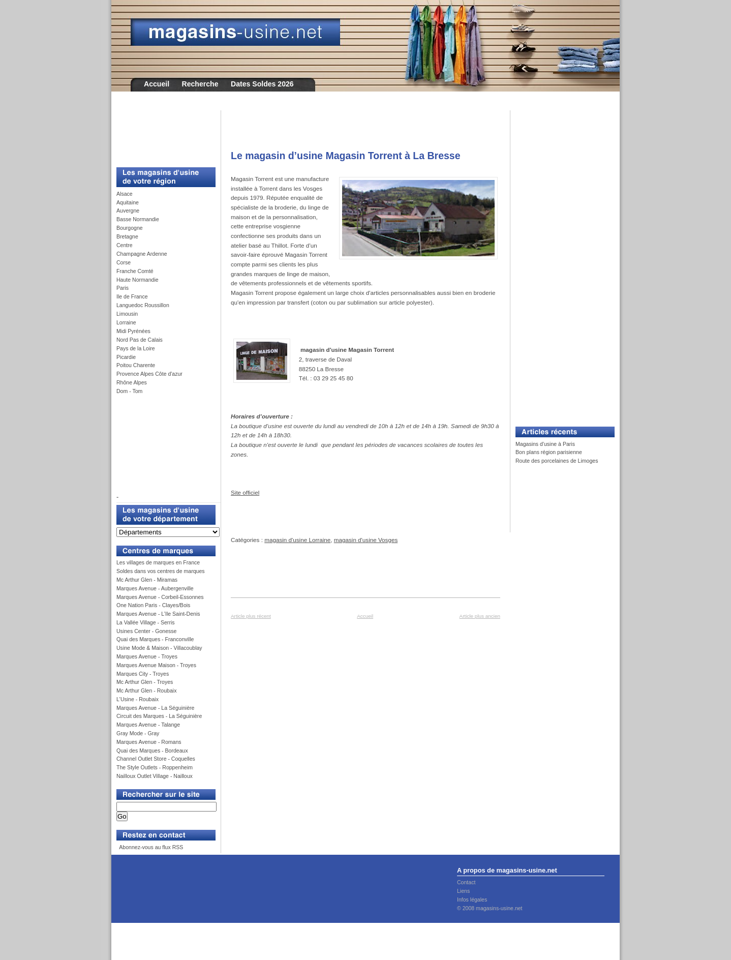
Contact (466, 882)
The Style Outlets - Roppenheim (154, 767)
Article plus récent (251, 616)
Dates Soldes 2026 (262, 84)
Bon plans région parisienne (548, 452)
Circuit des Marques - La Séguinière (159, 716)
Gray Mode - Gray (137, 733)
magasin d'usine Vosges (366, 539)
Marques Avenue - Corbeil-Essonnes (160, 597)
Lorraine (126, 322)
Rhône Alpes (131, 382)
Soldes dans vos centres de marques (160, 571)
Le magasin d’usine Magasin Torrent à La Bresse (346, 155)
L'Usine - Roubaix (137, 699)
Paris (122, 288)
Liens (463, 891)
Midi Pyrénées (133, 331)
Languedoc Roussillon (142, 305)
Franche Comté (135, 271)
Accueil (156, 84)
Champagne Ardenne (141, 254)
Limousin (127, 314)
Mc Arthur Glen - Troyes (144, 682)
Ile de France (132, 296)
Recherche (200, 84)
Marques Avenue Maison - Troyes (156, 665)
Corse (123, 262)
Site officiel (245, 492)
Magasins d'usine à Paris (545, 444)
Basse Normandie (137, 219)
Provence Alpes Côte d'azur (149, 374)
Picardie (126, 357)
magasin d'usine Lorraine (297, 539)
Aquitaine (127, 202)
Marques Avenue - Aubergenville (155, 588)
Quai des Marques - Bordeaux (152, 750)
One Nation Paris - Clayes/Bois (153, 605)
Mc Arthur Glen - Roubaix (146, 690)
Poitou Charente (135, 365)
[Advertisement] (162, 133)
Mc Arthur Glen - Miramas (146, 580)
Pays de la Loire (135, 348)
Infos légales (472, 899)
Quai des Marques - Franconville (155, 639)
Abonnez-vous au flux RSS (150, 847)
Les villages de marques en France (158, 562)
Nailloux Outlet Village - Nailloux (154, 776)
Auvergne (127, 210)
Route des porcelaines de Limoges (556, 461)
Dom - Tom (129, 391)
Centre (124, 245)
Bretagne (127, 236)
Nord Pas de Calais (139, 340)
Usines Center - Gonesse (146, 631)
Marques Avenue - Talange (148, 725)
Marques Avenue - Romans (148, 742)
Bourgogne (129, 228)
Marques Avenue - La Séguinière (155, 708)
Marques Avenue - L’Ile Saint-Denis (158, 614)
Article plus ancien (480, 616)
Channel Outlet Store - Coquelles (155, 759)
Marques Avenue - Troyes (146, 656)
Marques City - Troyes (142, 674)
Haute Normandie (137, 280)
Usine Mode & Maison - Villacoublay (159, 648)
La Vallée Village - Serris (145, 622)
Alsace (124, 194)
